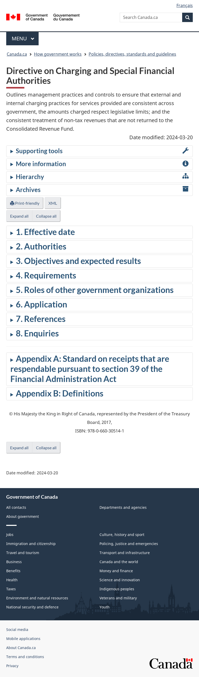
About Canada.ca (21, 647)
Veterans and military (118, 597)
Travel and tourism (22, 552)
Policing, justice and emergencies (129, 543)
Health (12, 579)
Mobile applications (23, 638)
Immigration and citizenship (31, 543)
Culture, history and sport (122, 534)
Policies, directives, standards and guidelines (132, 54)
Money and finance (116, 570)
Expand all (19, 216)
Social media (17, 629)
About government (22, 516)
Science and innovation (120, 579)
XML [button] (52, 203)
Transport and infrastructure (125, 552)
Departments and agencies (123, 507)
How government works (58, 54)
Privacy (12, 665)
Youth (105, 607)
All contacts (16, 507)
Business (14, 561)
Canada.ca (17, 54)
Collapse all (46, 216)
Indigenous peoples (117, 588)
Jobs (9, 534)
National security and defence (32, 607)
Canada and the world (119, 561)
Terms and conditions (25, 656)
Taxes (11, 588)
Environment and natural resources (37, 597)
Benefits (13, 570)
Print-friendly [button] (24, 203)
